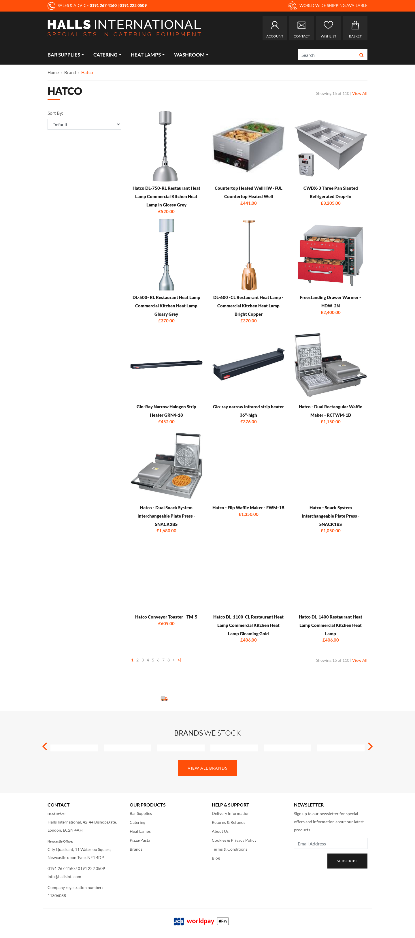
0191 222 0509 (91, 868)
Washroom (189, 55)
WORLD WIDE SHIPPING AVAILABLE (327, 5)
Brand (70, 72)
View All (359, 93)
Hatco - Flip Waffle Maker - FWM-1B (248, 507)
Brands (136, 849)
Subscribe (347, 861)
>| (179, 659)
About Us (220, 831)
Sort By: (55, 113)
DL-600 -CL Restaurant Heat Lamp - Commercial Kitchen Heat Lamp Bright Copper (248, 306)
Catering (105, 55)
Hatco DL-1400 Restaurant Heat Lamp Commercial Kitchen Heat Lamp (330, 625)
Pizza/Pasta (140, 840)
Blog (216, 858)
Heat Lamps (146, 55)
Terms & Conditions (229, 849)
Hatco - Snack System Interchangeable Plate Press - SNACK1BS (331, 516)
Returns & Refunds (228, 822)
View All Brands (207, 768)
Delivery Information (231, 813)
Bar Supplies (64, 55)
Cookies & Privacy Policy (234, 840)
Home (53, 72)
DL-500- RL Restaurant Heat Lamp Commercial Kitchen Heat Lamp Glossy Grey (166, 306)
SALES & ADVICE (83, 5)
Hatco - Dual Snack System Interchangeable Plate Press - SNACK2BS (166, 516)
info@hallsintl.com (64, 876)
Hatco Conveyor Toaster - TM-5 (166, 616)
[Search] (327, 54)
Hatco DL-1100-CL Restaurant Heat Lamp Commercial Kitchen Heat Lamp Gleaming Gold (248, 625)
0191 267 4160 (61, 868)
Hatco (87, 72)
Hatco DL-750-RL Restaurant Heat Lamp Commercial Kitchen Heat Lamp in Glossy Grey (166, 196)
